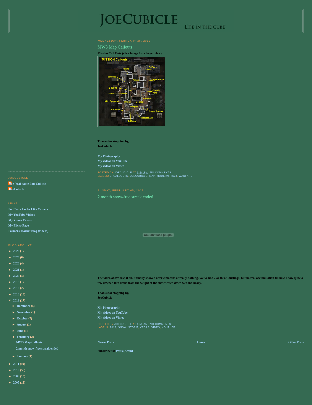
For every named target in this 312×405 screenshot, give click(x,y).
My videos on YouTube (112, 161)
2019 (16, 282)
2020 (16, 275)
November (24, 312)
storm (133, 327)
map (152, 176)
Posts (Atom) (124, 351)
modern (163, 176)
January (23, 356)
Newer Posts (106, 342)
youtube (168, 327)
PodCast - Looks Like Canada (28, 209)
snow (122, 327)
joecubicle (138, 176)
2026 (16, 251)
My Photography (109, 156)
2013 (16, 294)
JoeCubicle (16, 189)
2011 (16, 364)
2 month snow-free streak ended (125, 196)
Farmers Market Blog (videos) (28, 231)
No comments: (161, 172)
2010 (16, 370)
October (22, 318)
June (20, 330)
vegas (145, 327)
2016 (16, 288)
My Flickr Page (18, 225)
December (24, 306)
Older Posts (296, 342)
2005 (16, 382)
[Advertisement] (25, 100)
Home (201, 342)
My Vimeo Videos (19, 220)
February (23, 337)
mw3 (174, 176)
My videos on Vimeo (111, 166)
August (22, 324)
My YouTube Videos (21, 214)
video (155, 327)
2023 (16, 263)
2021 (16, 269)
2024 (16, 257)
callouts (120, 176)
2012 (113, 327)
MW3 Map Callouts (115, 47)
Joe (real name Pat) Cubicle (27, 183)
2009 (16, 376)
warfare (185, 176)
